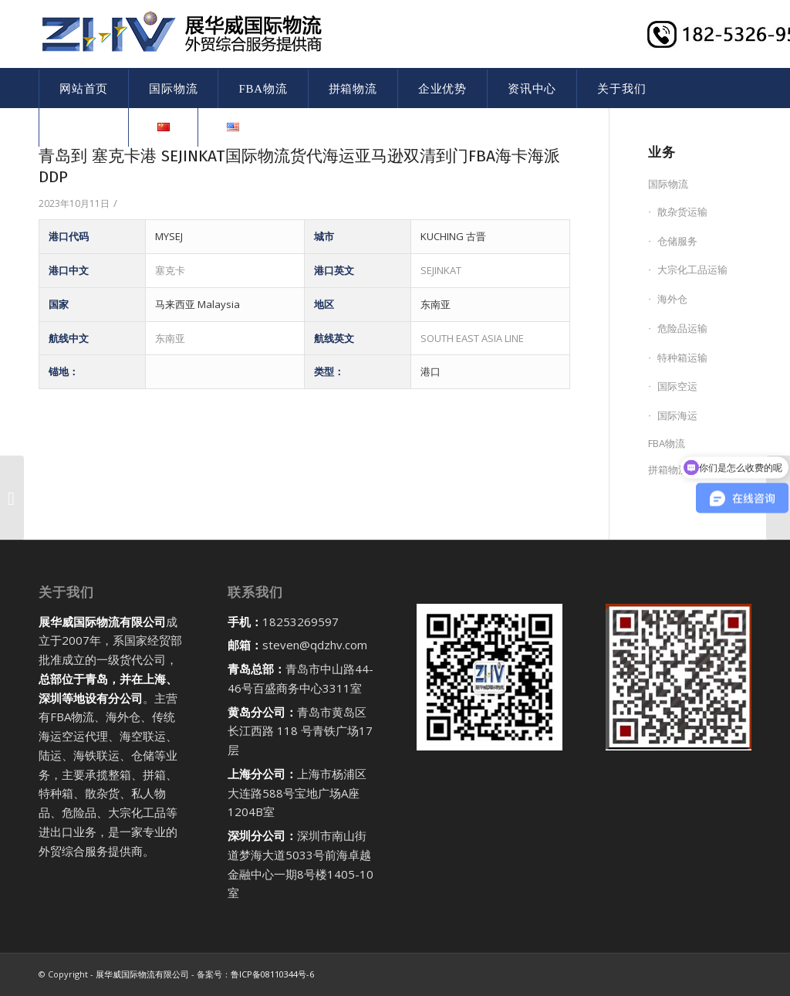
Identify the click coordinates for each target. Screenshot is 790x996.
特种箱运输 (682, 357)
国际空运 (677, 386)
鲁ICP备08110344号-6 (272, 974)
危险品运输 (682, 328)
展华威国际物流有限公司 (142, 974)
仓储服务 (677, 241)
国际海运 (677, 415)
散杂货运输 (682, 212)
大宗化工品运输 (692, 269)
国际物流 (668, 184)
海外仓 (672, 299)
